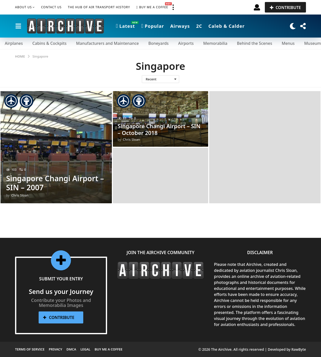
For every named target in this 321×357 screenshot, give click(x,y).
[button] (173, 7)
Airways (180, 26)
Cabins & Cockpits (49, 43)
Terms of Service (30, 349)
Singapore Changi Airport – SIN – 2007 (55, 183)
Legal (86, 349)
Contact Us (51, 7)
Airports (186, 43)
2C (199, 26)
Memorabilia (215, 43)
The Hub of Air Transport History (99, 7)
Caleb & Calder (226, 26)
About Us (23, 7)
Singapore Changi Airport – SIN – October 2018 (159, 129)
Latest (125, 26)
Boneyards (158, 43)
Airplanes (14, 43)
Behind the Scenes (254, 43)
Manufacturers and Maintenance (107, 43)
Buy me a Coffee (152, 7)
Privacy (55, 349)
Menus (288, 43)
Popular (152, 26)
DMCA (71, 349)
